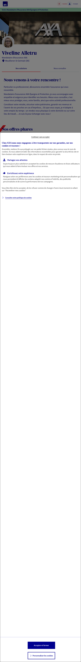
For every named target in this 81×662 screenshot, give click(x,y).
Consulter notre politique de (18, 198)
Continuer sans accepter (40, 137)
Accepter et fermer (41, 645)
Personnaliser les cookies (43, 655)
